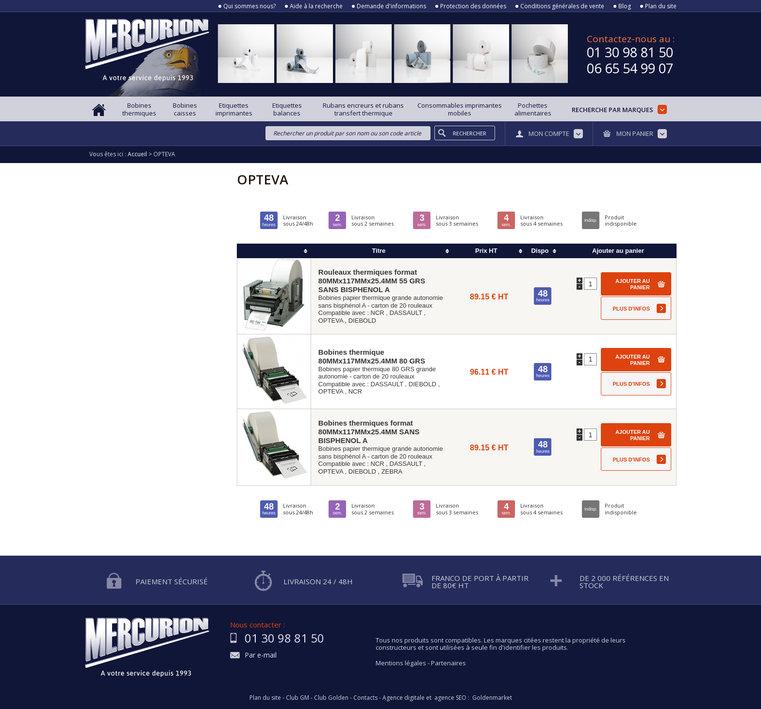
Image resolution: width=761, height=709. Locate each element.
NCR (377, 312)
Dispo (539, 250)
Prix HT (486, 250)
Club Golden (331, 697)
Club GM (297, 697)
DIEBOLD (362, 320)
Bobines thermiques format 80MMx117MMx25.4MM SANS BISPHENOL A (368, 432)
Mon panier (634, 133)
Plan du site (661, 6)
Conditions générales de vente (562, 6)
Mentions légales (401, 663)
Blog (624, 6)
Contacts (365, 697)
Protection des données (473, 6)
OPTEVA (330, 320)
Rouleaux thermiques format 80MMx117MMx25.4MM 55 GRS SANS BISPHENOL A (371, 281)
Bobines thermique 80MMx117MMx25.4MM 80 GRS (371, 356)
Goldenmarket (492, 697)
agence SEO (450, 697)
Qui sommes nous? (249, 6)
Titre (378, 250)
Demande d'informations (391, 6)
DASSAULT (406, 312)
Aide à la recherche (316, 6)
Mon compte (549, 133)
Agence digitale (403, 697)
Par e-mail (261, 655)
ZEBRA (391, 471)
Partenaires (448, 663)
